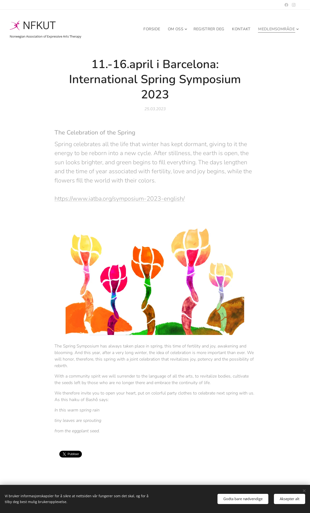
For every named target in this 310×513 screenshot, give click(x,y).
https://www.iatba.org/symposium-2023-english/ (119, 198)
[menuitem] (147, 29)
